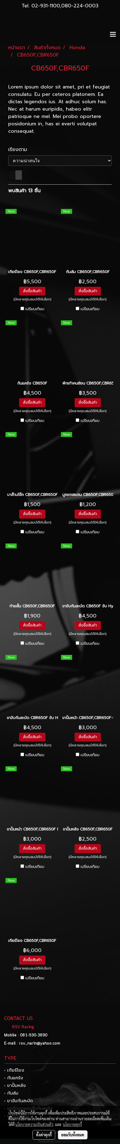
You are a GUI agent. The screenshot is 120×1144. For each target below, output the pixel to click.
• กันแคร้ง (13, 1078)
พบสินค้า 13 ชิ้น (24, 190)
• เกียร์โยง (14, 1070)
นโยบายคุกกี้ (72, 1124)
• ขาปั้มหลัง (15, 1085)
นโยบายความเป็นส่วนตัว (34, 1124)
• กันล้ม (11, 1093)
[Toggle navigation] (113, 35)
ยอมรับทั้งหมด (72, 1134)
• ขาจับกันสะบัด (18, 1101)
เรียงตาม (20, 149)
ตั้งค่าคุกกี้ (44, 1134)
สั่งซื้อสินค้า (32, 291)
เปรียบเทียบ (34, 309)
